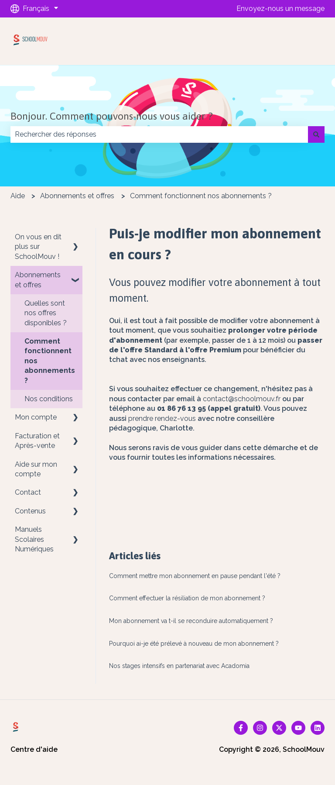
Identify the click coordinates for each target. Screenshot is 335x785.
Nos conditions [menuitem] (48, 399)
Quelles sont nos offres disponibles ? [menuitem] (45, 313)
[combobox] (159, 134)
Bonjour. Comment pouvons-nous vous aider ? (111, 116)
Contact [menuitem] (28, 492)
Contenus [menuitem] (30, 511)
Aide (17, 196)
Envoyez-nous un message (280, 8)
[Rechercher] (316, 134)
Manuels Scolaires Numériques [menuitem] (34, 539)
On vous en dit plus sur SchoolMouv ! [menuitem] (38, 247)
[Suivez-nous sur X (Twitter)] (279, 728)
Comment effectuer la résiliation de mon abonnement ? (187, 598)
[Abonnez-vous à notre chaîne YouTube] (298, 728)
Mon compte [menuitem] (36, 417)
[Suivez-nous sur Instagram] (260, 728)
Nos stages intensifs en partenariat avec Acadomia (179, 665)
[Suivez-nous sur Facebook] (241, 728)
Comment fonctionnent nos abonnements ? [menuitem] (49, 361)
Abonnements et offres (77, 196)
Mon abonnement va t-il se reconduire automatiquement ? (191, 620)
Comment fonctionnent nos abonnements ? (201, 196)
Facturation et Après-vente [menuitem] (37, 441)
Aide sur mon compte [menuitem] (36, 469)
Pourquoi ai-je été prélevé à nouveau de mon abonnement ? (194, 643)
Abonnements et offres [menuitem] (38, 280)
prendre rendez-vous (162, 418)
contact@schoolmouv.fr (241, 399)
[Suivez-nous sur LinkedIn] (318, 728)
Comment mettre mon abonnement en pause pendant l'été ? (194, 575)
